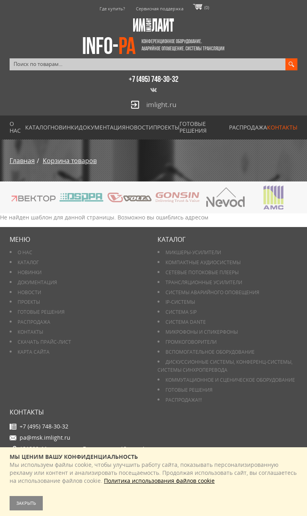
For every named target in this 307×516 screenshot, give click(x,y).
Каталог (37, 127)
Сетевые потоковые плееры (202, 272)
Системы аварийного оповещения (212, 292)
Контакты (282, 127)
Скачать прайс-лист (44, 342)
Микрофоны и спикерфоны (201, 332)
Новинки (64, 127)
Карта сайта (34, 352)
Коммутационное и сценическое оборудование (230, 380)
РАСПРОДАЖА (248, 127)
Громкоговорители (191, 342)
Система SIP (181, 312)
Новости (139, 127)
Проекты (166, 127)
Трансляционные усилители (203, 282)
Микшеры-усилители (193, 252)
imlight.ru (161, 104)
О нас (15, 127)
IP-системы (180, 302)
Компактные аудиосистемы (203, 262)
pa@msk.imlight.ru (45, 437)
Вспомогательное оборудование (210, 352)
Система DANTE (185, 322)
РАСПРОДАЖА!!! (183, 399)
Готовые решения (193, 127)
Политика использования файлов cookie (159, 480)
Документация (102, 127)
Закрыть (26, 503)
